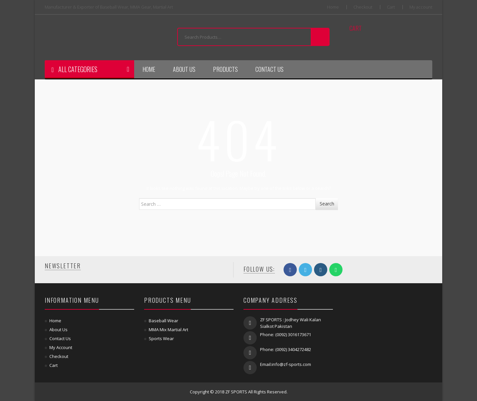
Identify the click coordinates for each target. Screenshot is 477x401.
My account (420, 7)
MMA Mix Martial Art (168, 330)
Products (225, 69)
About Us (184, 69)
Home (333, 7)
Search (327, 203)
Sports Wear (161, 338)
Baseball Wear (163, 321)
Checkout (362, 7)
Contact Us (269, 69)
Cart (391, 7)
